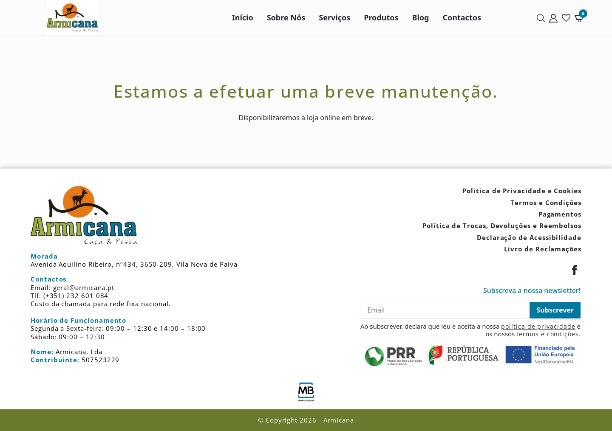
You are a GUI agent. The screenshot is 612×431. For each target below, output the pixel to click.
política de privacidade (538, 326)
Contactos (462, 17)
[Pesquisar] (540, 17)
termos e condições (547, 334)
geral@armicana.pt (84, 287)
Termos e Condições (545, 202)
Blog (420, 17)
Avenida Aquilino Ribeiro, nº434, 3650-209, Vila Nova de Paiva (134, 264)
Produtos (381, 17)
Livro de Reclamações (542, 249)
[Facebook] (574, 270)
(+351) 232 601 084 (76, 295)
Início (242, 17)
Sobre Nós (286, 17)
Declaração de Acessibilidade (529, 237)
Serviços (334, 17)
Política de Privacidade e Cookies (521, 190)
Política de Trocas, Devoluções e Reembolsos (501, 225)
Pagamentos (559, 214)
